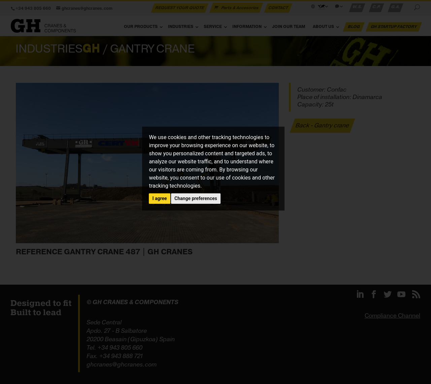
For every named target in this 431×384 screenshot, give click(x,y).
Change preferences (195, 198)
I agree (159, 198)
